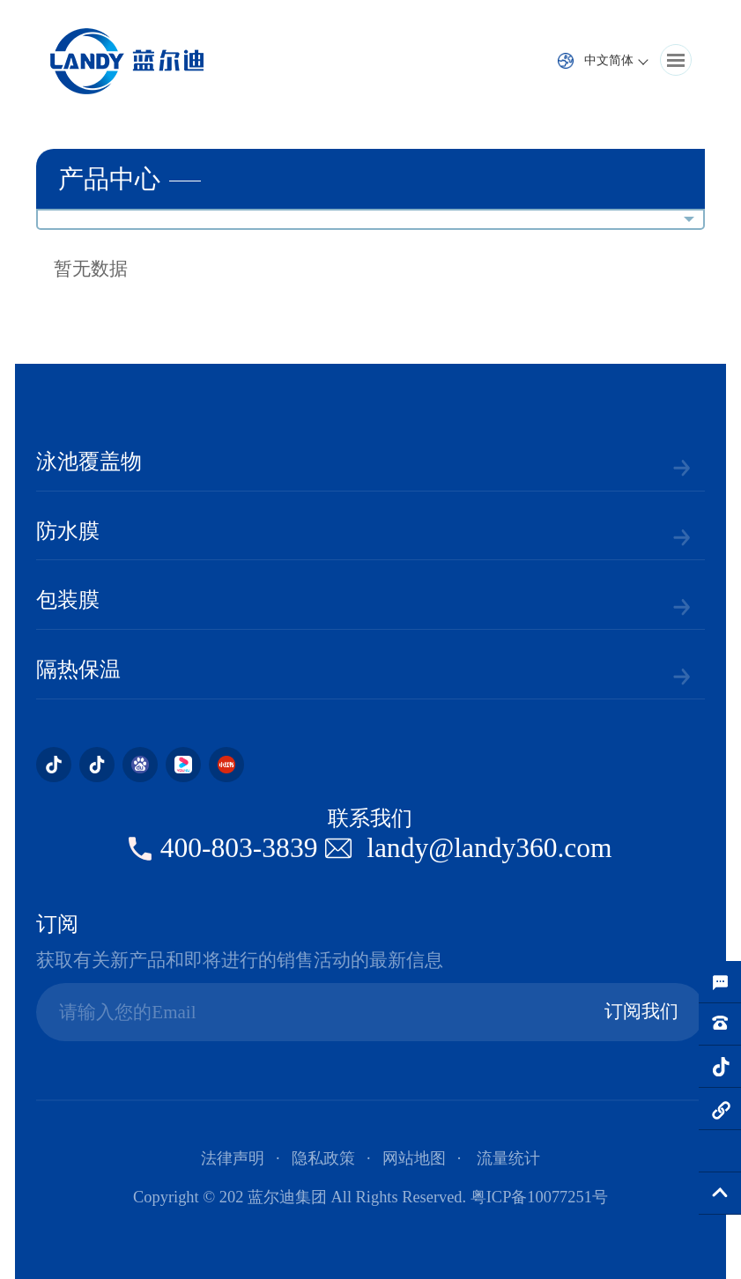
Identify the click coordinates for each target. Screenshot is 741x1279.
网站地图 (414, 1158)
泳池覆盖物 (89, 461)
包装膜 (68, 599)
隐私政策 (323, 1158)
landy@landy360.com (489, 847)
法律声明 (232, 1158)
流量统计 (508, 1158)
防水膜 (68, 531)
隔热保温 (78, 669)
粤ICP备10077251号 (539, 1197)
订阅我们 (641, 1011)
